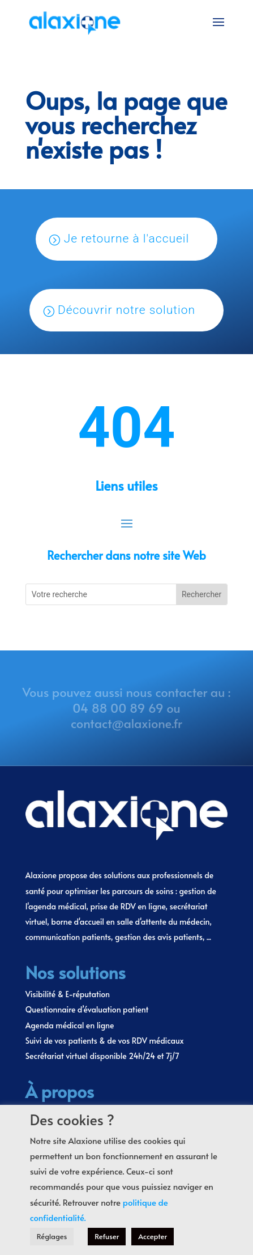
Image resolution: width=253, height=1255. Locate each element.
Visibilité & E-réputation (67, 994)
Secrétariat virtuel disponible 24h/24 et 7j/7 (102, 1055)
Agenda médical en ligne (69, 1025)
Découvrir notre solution (126, 310)
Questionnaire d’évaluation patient (87, 1009)
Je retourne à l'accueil (127, 238)
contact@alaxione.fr (126, 722)
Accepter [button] (152, 1236)
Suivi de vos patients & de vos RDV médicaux (104, 1040)
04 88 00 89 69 (118, 707)
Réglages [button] (52, 1236)
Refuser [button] (107, 1236)
